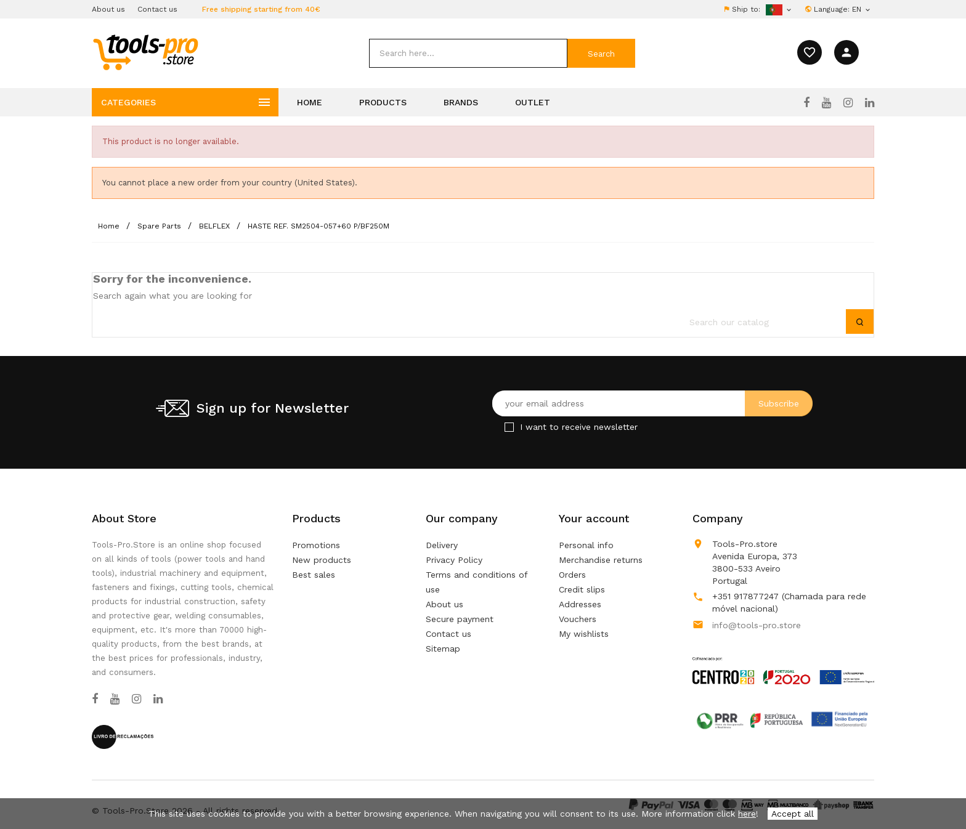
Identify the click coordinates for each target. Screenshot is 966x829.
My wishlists (584, 634)
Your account (594, 518)
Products (383, 102)
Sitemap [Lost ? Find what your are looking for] (443, 648)
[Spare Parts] (160, 226)
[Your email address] (652, 403)
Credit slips (582, 589)
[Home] (110, 226)
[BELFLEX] (215, 226)
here (747, 814)
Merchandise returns (601, 560)
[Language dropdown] (862, 9)
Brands (461, 102)
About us (108, 9)
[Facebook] (806, 102)
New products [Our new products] (321, 560)
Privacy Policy (454, 560)
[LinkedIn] (869, 102)
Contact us (157, 9)
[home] (145, 52)
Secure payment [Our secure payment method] (459, 619)
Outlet (532, 102)
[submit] (601, 53)
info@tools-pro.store (756, 625)
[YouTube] (826, 102)
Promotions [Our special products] (316, 545)
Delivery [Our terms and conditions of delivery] (442, 545)
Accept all (792, 814)
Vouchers (577, 619)
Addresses (580, 604)
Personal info (586, 545)
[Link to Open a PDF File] (783, 659)
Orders (572, 575)
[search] (468, 53)
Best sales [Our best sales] (313, 575)
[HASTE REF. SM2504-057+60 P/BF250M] (318, 226)
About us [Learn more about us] (444, 604)
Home (309, 102)
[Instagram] (848, 102)
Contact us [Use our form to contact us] (448, 634)
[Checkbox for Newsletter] (509, 427)
